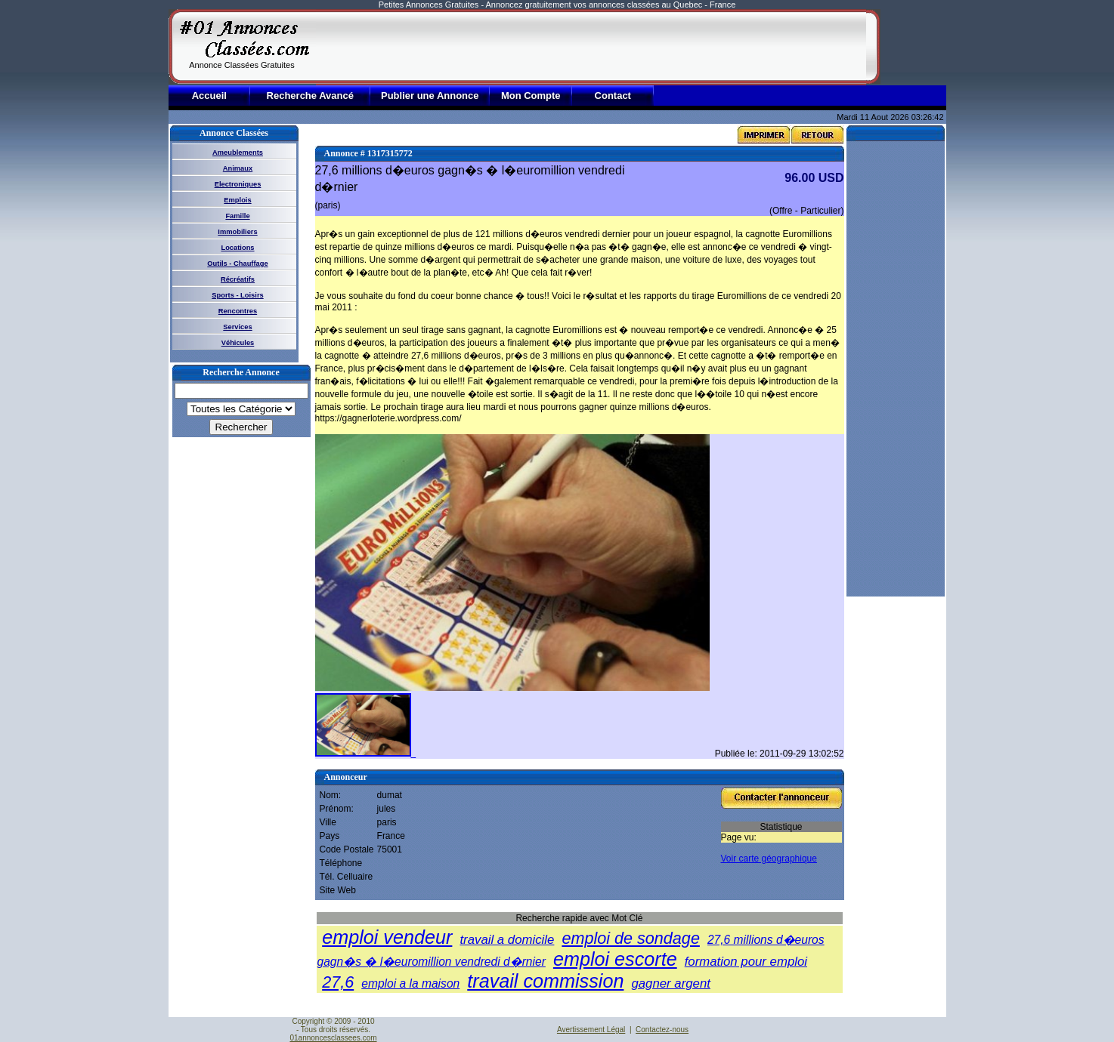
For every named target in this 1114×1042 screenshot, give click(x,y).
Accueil (209, 95)
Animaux (237, 168)
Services (237, 327)
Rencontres (237, 311)
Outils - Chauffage (237, 263)
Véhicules (238, 343)
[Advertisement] (591, 47)
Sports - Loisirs (237, 295)
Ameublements (237, 152)
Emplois (237, 200)
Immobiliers (237, 232)
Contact (613, 95)
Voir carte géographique (769, 858)
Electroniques (238, 184)
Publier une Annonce (430, 95)
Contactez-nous (662, 1029)
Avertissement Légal (591, 1029)
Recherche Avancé (310, 95)
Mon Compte (531, 95)
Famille (237, 216)
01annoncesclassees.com (332, 1038)
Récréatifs (238, 279)
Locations (237, 247)
